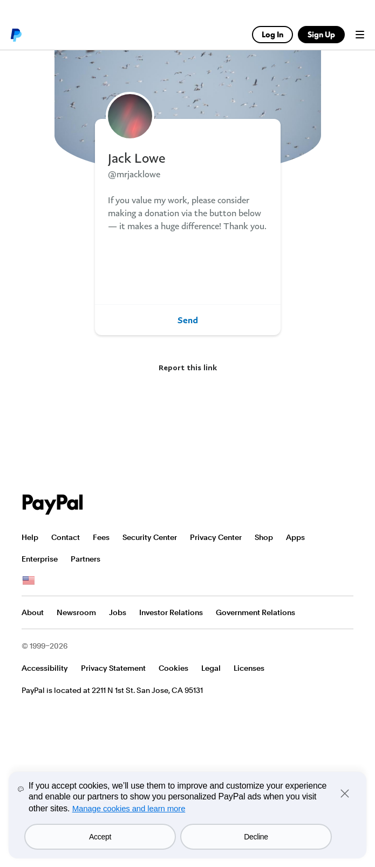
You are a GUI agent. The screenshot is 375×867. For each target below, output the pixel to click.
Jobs (117, 612)
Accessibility (45, 668)
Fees (101, 537)
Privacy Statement (113, 668)
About (33, 612)
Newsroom (76, 612)
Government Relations (255, 612)
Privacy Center (216, 537)
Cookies (173, 668)
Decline (256, 836)
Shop (264, 537)
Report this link (188, 367)
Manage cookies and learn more (129, 808)
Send (188, 320)
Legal (211, 668)
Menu (359, 34)
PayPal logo (16, 35)
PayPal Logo (53, 504)
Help (30, 537)
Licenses (249, 668)
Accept (100, 836)
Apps (295, 537)
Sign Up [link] (321, 34)
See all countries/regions (28, 580)
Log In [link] (272, 34)
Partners (85, 559)
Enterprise (40, 559)
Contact (65, 537)
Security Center (149, 537)
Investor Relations (171, 612)
